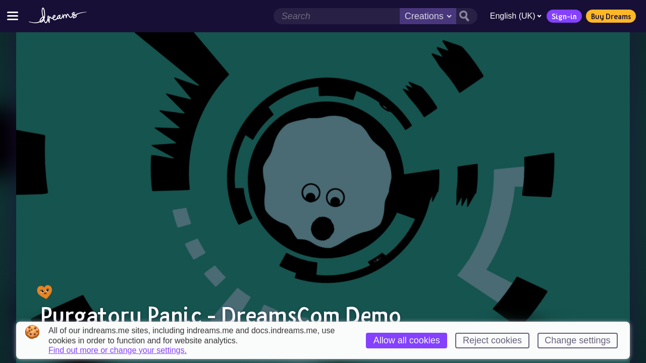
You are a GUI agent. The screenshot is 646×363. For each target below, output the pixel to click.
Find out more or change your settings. (117, 350)
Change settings (577, 340)
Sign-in (563, 16)
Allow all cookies (406, 340)
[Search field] (336, 16)
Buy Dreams (610, 16)
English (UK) (515, 16)
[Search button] (466, 16)
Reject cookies (492, 340)
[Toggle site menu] (13, 16)
